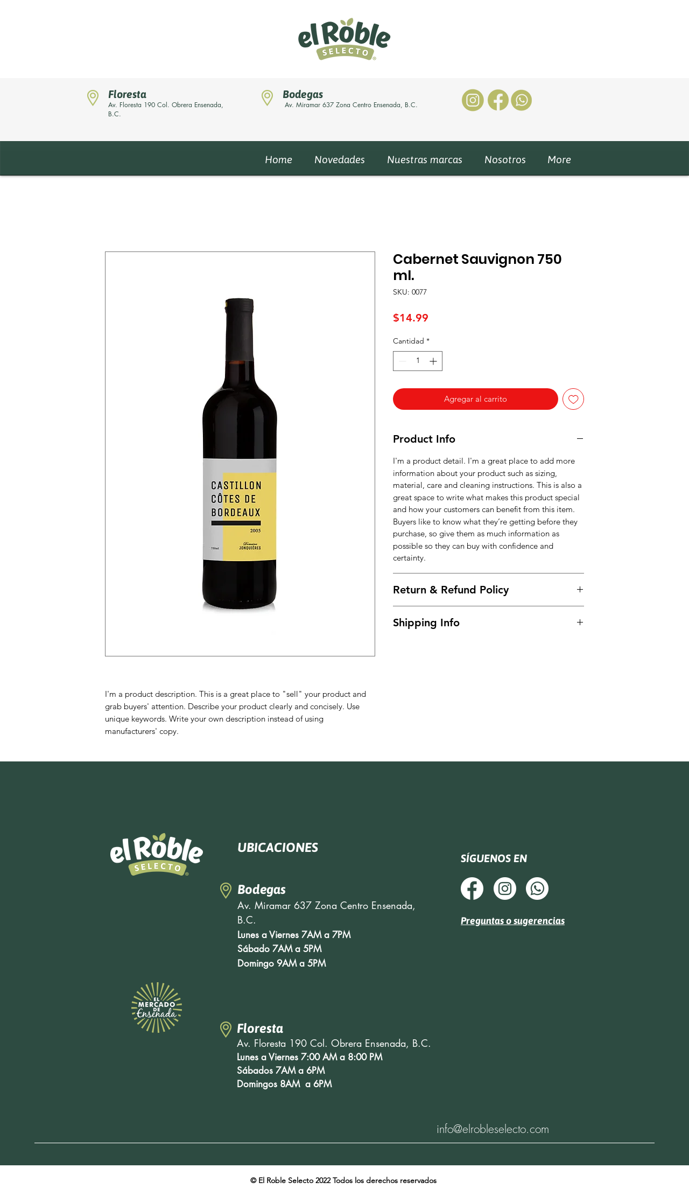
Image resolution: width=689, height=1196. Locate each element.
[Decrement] (401, 361)
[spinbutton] (417, 361)
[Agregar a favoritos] (574, 399)
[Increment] (434, 361)
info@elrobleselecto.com (493, 1129)
